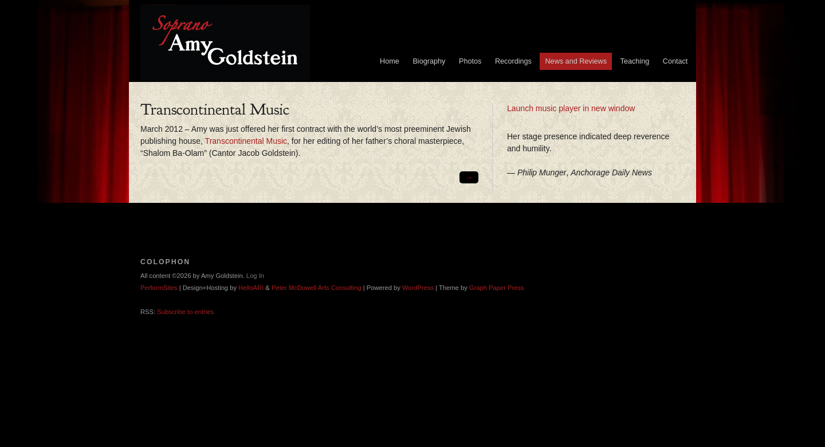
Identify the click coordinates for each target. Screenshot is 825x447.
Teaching (635, 61)
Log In (255, 275)
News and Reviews (576, 61)
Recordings (513, 61)
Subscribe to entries (185, 311)
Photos (470, 61)
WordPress (418, 287)
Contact (675, 61)
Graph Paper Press (496, 287)
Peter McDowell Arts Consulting (317, 287)
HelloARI (251, 287)
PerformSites (159, 287)
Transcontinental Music (246, 141)
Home (389, 61)
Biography (428, 61)
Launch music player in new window (571, 108)
